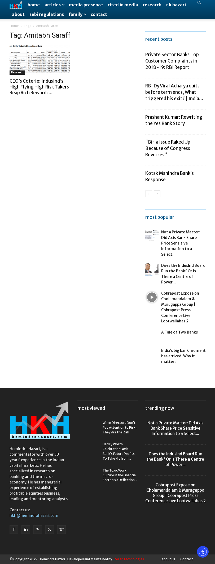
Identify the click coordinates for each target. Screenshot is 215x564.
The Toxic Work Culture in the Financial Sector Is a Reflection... (120, 475)
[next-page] (157, 193)
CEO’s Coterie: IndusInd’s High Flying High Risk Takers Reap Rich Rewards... (39, 87)
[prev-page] (148, 193)
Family (77, 14)
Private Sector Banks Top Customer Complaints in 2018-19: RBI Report (172, 61)
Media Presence (86, 4)
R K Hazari (176, 4)
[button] (199, 2)
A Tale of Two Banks (179, 332)
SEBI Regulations (46, 14)
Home (34, 4)
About (18, 14)
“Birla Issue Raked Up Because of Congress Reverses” (167, 148)
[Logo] (17, 5)
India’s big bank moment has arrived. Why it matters (183, 356)
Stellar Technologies (128, 559)
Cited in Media (123, 4)
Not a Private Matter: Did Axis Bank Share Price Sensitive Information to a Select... (180, 243)
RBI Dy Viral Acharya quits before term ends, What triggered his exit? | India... (174, 92)
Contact (99, 14)
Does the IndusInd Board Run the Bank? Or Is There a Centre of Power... (175, 459)
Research (152, 4)
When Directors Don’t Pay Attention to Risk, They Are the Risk (120, 427)
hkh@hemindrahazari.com (34, 515)
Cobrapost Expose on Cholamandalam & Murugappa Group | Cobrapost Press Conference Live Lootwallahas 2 (175, 492)
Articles (55, 4)
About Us (168, 559)
